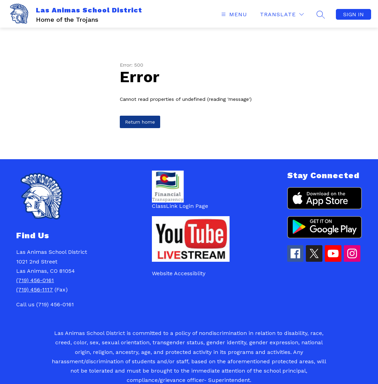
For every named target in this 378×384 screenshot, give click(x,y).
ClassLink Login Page (180, 206)
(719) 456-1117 (34, 289)
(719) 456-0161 (35, 280)
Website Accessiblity (178, 273)
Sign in (353, 14)
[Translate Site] (282, 14)
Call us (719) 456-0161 (45, 304)
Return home (140, 122)
